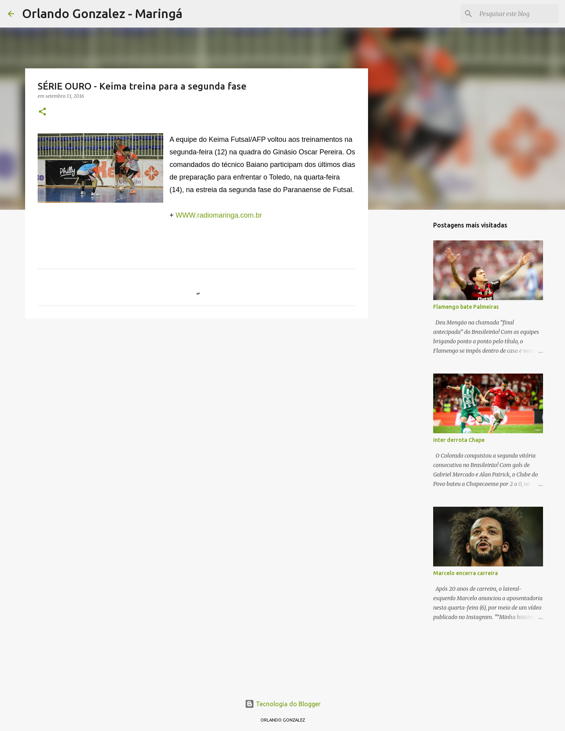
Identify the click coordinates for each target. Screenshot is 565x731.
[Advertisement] (196, 385)
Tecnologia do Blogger (283, 703)
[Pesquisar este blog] (517, 13)
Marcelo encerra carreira (465, 573)
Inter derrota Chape (459, 440)
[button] (42, 112)
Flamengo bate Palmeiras (466, 307)
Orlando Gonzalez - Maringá (102, 13)
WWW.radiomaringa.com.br (219, 215)
